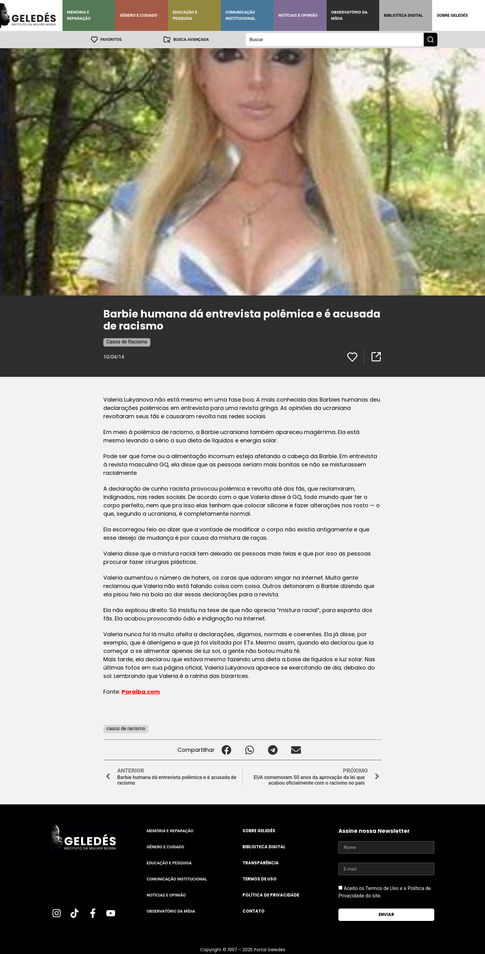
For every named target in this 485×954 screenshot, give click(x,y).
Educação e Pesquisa (185, 15)
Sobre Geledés (452, 15)
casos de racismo (125, 728)
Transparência (260, 863)
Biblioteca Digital (403, 15)
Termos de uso (259, 879)
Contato (253, 911)
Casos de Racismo (126, 342)
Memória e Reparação (79, 15)
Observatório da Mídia (349, 15)
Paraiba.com (141, 692)
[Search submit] (430, 39)
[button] (226, 750)
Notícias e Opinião (298, 15)
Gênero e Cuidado (138, 15)
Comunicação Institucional (240, 15)
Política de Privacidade (270, 895)
